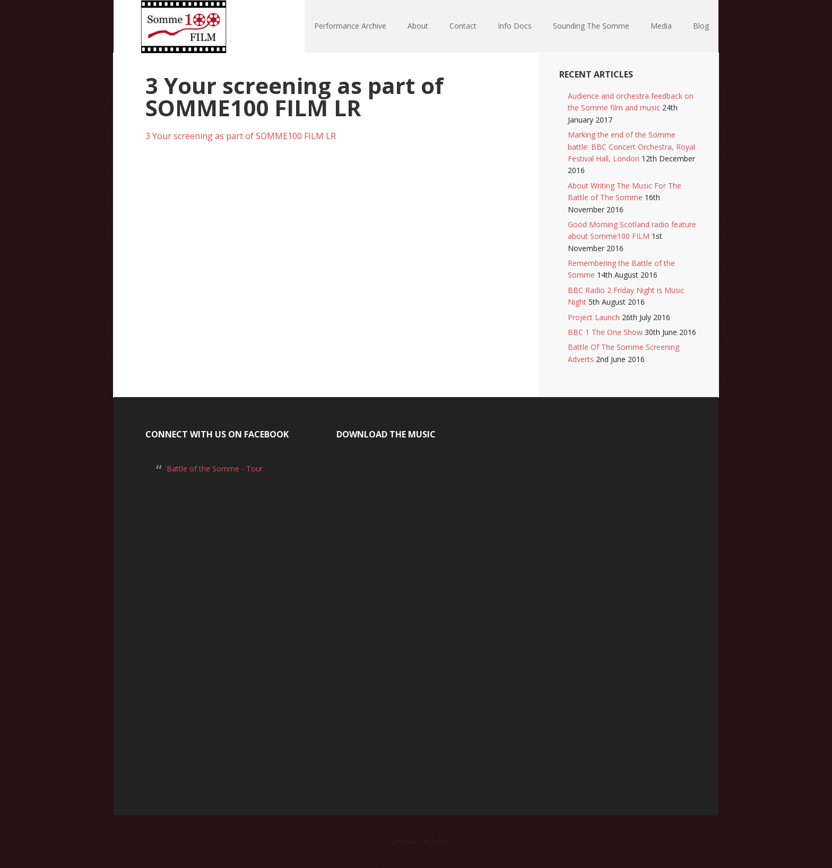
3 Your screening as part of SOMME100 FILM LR (240, 136)
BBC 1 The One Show (605, 332)
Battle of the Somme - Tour (215, 468)
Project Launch (594, 317)
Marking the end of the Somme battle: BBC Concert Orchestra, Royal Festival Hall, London (631, 147)
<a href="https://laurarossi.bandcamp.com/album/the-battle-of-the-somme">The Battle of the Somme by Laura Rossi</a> (416, 615)
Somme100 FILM (183, 26)
